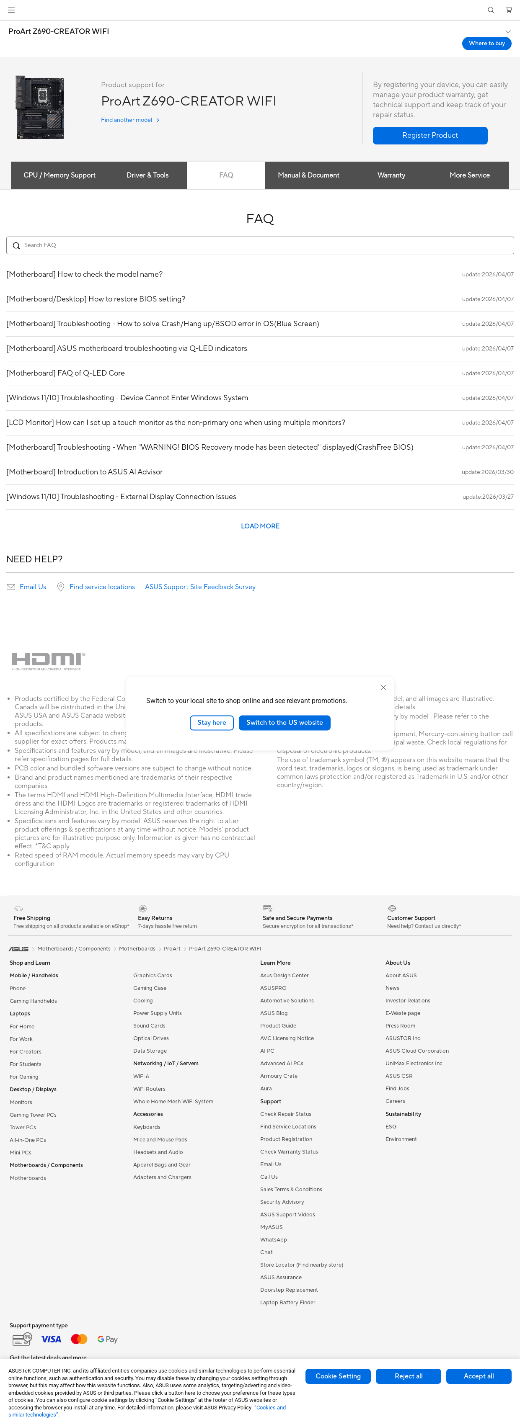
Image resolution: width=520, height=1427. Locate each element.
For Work (21, 1039)
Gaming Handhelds (33, 1001)
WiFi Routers (149, 1089)
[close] (383, 687)
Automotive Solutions (287, 1000)
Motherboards (28, 1178)
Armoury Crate (279, 1076)
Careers (395, 1101)
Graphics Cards (152, 975)
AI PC (267, 1051)
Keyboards (146, 1127)
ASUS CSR (399, 1076)
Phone (18, 988)
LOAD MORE (260, 527)
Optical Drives (151, 1038)
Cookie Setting (338, 1376)
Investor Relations (407, 1000)
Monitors (21, 1102)
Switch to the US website (284, 723)
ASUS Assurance (281, 1277)
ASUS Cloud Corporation (417, 1051)
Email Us (33, 587)
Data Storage (150, 1051)
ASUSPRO (273, 988)
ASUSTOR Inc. (403, 1038)
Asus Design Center (284, 975)
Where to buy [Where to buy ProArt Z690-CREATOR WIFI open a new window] (487, 43)
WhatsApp (273, 1239)
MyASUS (271, 1227)
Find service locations (102, 587)
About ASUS (401, 975)
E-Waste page (402, 1013)
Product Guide (278, 1026)
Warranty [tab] (391, 175)
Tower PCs (23, 1127)
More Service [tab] (470, 175)
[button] (11, 10)
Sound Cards (149, 1026)
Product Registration (286, 1139)
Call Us (269, 1177)
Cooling (143, 1000)
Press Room (400, 1026)
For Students (25, 1064)
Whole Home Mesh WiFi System (173, 1101)
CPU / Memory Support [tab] (59, 175)
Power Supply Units (157, 1013)
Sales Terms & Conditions (291, 1189)
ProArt (172, 948)
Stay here (211, 723)
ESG (390, 1126)
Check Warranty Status (289, 1152)
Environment (401, 1139)
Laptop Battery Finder (288, 1302)
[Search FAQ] (260, 245)
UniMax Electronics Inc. (414, 1063)
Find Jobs (397, 1088)
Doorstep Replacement (289, 1290)
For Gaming (24, 1077)
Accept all (479, 1376)
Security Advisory (282, 1202)
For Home (22, 1026)
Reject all (409, 1376)
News (392, 988)
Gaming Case (149, 988)
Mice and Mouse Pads (160, 1139)
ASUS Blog (274, 1013)
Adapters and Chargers (162, 1177)
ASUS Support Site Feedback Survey (200, 587)
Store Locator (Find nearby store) (301, 1265)
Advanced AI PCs (281, 1063)
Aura (266, 1088)
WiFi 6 (141, 1076)
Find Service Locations (288, 1126)
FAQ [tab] (226, 175)
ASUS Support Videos (287, 1214)
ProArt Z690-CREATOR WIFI (58, 31)
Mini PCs (20, 1152)
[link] (260, 10)
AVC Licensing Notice (287, 1038)
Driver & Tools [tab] (147, 175)
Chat (266, 1252)
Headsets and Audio (158, 1152)
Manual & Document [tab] (308, 175)
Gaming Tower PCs (33, 1115)
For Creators (25, 1051)
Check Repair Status (285, 1114)
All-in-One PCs (28, 1140)
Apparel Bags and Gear (162, 1165)
